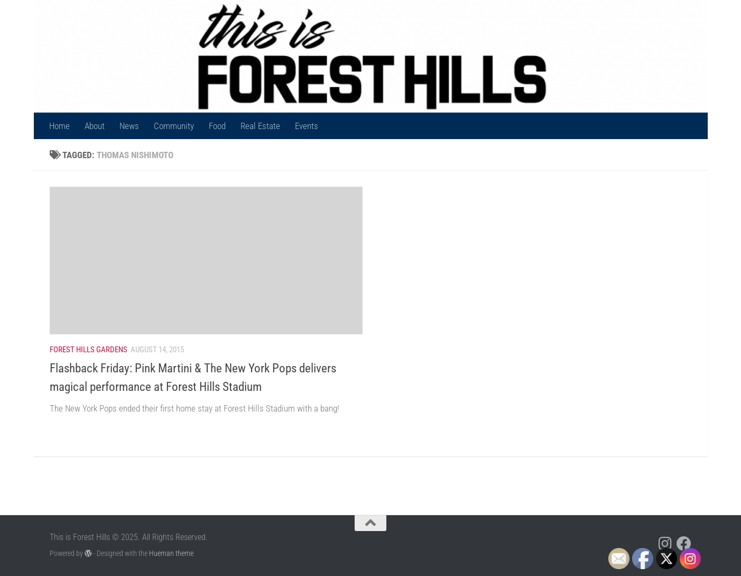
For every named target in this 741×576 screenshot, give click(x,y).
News (129, 126)
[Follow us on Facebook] (684, 543)
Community (174, 126)
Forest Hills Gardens (88, 349)
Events (306, 126)
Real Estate (260, 126)
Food (217, 126)
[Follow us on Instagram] (664, 543)
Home (59, 126)
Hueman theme (171, 553)
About (95, 126)
